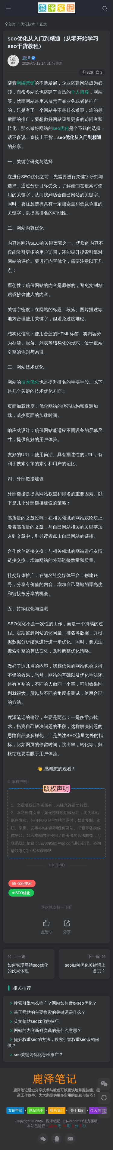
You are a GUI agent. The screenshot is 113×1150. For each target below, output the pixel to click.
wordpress (75, 1121)
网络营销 (26, 82)
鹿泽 (26, 58)
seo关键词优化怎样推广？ (38, 1054)
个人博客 (80, 92)
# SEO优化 (21, 893)
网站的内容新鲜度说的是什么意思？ (47, 1030)
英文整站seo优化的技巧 (36, 1021)
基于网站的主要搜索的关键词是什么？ (50, 1012)
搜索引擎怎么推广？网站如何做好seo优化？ (55, 1003)
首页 (10, 24)
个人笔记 (97, 1110)
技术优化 (30, 382)
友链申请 (15, 1110)
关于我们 (77, 1110)
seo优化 (61, 128)
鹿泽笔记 (53, 1121)
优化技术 (27, 24)
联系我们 (57, 1110)
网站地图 (36, 1110)
